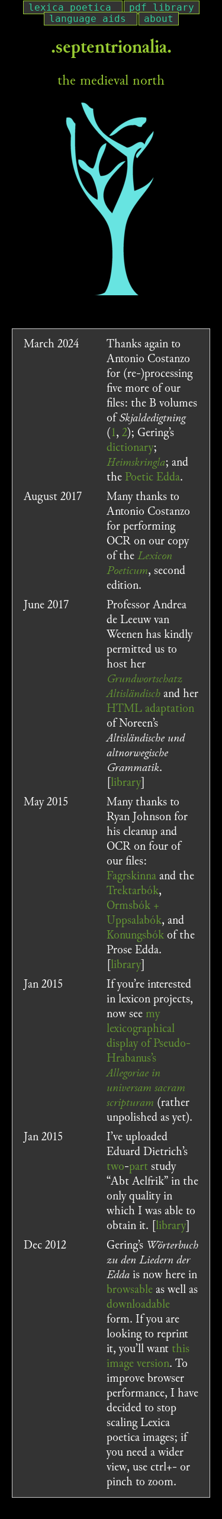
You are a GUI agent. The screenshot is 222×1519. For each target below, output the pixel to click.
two (115, 1166)
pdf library (161, 7)
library (126, 782)
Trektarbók (133, 890)
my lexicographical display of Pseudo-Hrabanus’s (149, 1058)
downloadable (138, 1304)
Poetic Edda (152, 477)
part (138, 1166)
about (158, 18)
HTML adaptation (150, 708)
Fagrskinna (131, 876)
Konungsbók (135, 935)
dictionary (130, 447)
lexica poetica (69, 7)
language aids (87, 18)
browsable (130, 1289)
